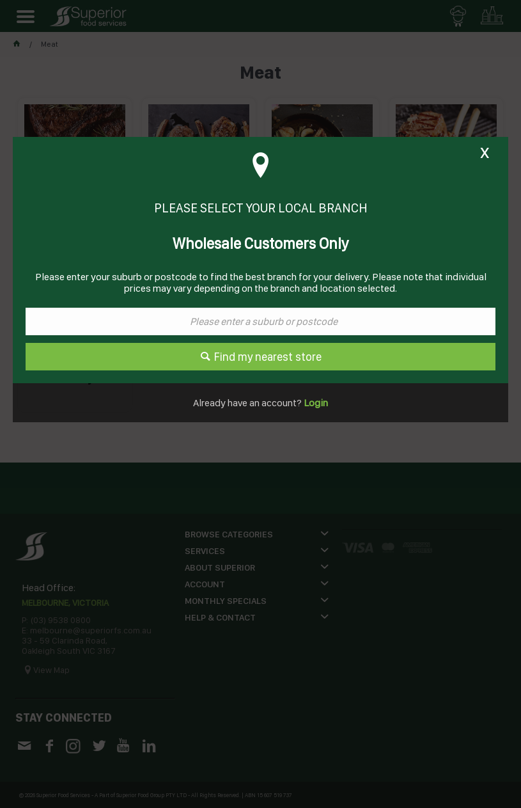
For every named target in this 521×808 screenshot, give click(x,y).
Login (315, 403)
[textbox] (260, 321)
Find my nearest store (268, 356)
